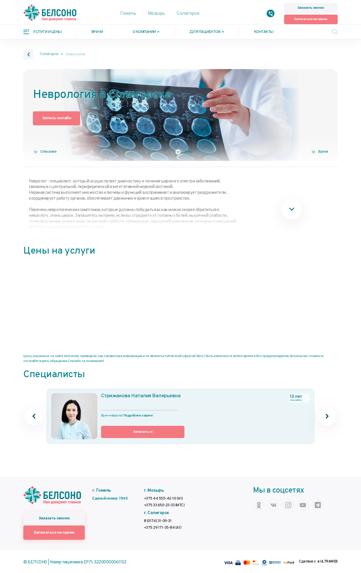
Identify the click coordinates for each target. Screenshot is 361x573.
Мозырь (156, 13)
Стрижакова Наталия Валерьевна (146, 396)
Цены (187, 151)
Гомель (128, 13)
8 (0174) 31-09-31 (158, 520)
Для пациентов (205, 31)
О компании (144, 31)
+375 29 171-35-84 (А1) (163, 527)
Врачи (97, 31)
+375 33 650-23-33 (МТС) (164, 504)
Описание (48, 151)
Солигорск (188, 13)
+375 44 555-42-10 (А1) (163, 497)
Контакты (264, 31)
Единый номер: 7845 (110, 497)
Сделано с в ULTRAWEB (318, 559)
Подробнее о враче (138, 415)
